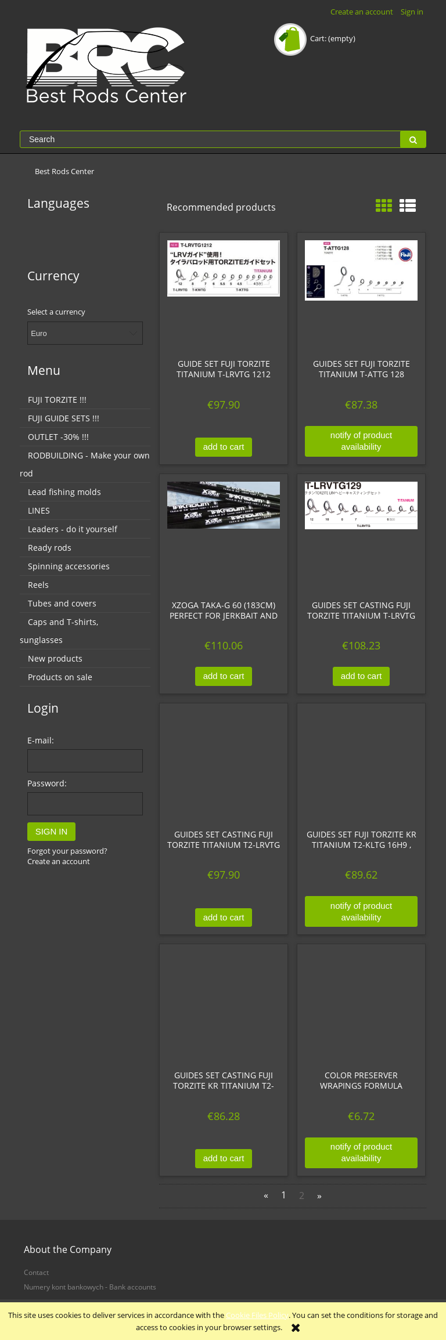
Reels (38, 584)
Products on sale (60, 676)
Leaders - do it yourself (72, 528)
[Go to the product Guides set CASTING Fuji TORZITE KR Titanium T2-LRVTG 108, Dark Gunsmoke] (223, 1007)
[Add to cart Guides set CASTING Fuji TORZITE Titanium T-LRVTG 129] (361, 676)
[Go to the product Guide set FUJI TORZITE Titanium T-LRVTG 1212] (223, 295)
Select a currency (56, 312)
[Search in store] (210, 139)
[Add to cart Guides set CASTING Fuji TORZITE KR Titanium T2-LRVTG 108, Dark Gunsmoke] (223, 1158)
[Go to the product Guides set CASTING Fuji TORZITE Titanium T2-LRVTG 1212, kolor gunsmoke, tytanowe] (223, 766)
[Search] (413, 139)
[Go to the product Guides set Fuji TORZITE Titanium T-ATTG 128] (361, 295)
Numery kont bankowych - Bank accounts (90, 1286)
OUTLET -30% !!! (58, 436)
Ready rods (49, 547)
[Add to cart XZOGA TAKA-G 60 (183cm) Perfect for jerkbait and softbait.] (223, 676)
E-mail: (40, 740)
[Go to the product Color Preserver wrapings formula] (361, 1007)
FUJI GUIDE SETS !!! (63, 418)
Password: (47, 783)
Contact (36, 1272)
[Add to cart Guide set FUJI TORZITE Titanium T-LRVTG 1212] (223, 447)
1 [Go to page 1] (283, 1195)
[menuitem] (64, 171)
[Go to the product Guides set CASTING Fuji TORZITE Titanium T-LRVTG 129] (361, 537)
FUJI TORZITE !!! (57, 399)
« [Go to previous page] (266, 1195)
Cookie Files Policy (257, 1315)
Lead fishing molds (64, 491)
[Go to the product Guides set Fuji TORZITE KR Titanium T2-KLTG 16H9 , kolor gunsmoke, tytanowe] (361, 766)
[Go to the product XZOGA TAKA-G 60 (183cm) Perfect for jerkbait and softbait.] (223, 537)
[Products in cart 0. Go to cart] (315, 38)
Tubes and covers (62, 603)
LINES (39, 510)
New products (55, 658)
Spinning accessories (69, 566)
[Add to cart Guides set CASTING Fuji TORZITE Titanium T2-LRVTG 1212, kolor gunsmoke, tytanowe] (223, 917)
